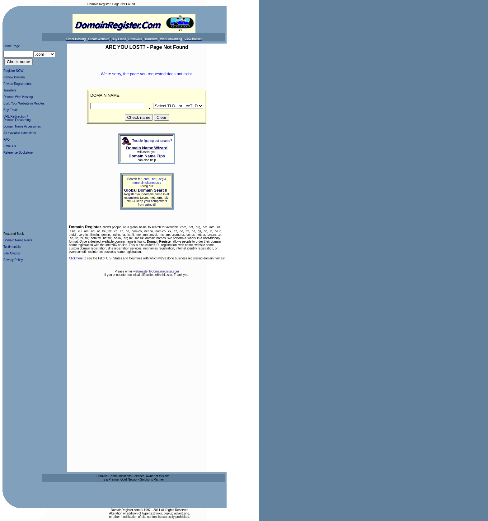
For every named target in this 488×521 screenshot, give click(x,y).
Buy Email (10, 110)
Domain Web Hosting (18, 97)
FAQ (6, 139)
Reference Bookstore (18, 152)
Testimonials (12, 247)
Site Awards (11, 253)
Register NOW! (13, 70)
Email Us (9, 146)
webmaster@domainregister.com (156, 271)
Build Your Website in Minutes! (24, 103)
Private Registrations (17, 84)
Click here (75, 258)
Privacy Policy (13, 260)
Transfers (9, 90)
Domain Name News (17, 240)
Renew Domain (14, 77)
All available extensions (19, 133)
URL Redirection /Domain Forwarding (16, 118)
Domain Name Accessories (22, 126)
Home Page (11, 46)
